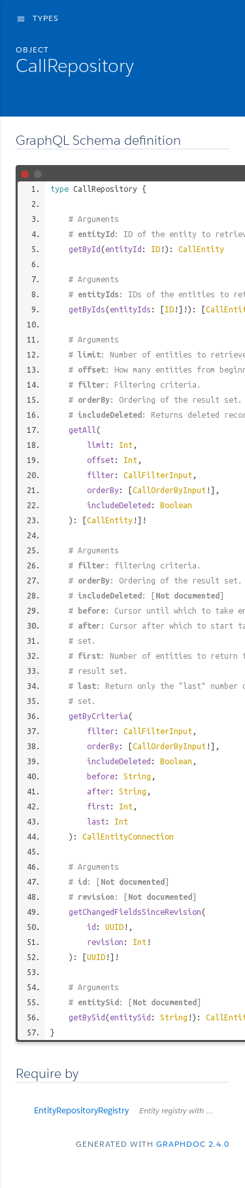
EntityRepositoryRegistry (131, 1110)
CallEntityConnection (128, 836)
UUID (114, 926)
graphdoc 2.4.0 (192, 1143)
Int (126, 444)
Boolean (176, 505)
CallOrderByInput (169, 489)
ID (155, 248)
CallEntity (201, 248)
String (137, 776)
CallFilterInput (157, 474)
